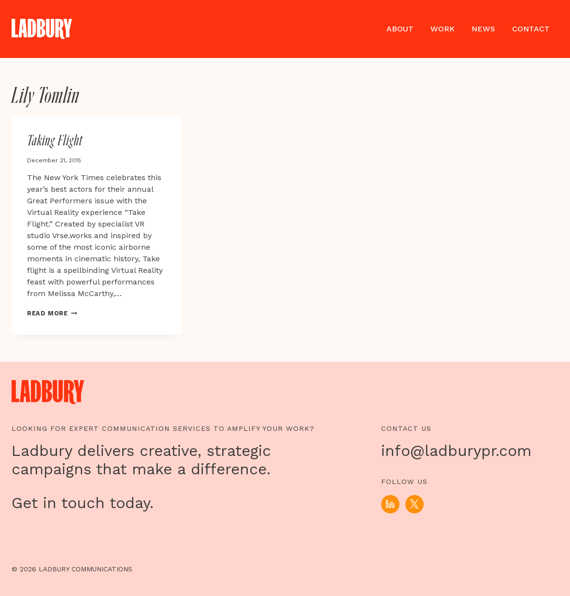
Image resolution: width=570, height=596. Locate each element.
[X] (414, 504)
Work (442, 28)
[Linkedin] (390, 504)
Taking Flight (55, 141)
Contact (531, 28)
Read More (52, 313)
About (399, 28)
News (483, 28)
